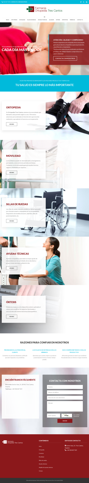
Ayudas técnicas (42, 19)
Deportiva (65, 19)
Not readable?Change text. (76, 415)
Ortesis (58, 19)
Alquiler (51, 19)
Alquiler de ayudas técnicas (46, 467)
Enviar (65, 421)
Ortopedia (14, 19)
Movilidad (22, 19)
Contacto (80, 19)
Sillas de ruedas (31, 19)
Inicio (7, 19)
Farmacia (72, 19)
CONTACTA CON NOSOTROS (65, 58)
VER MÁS (11, 124)
